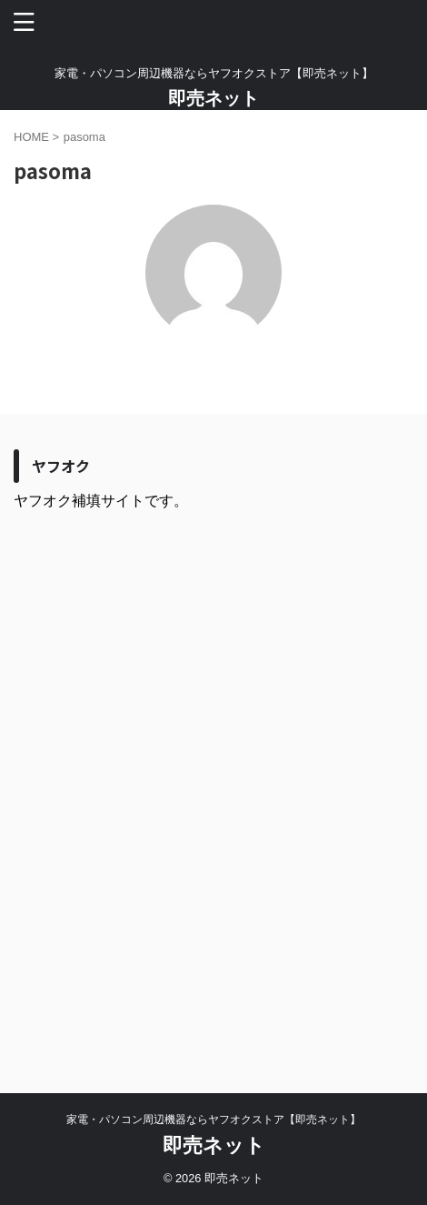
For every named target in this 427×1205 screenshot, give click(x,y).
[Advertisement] (213, 788)
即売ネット (213, 98)
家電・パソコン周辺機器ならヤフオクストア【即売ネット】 (213, 1119)
